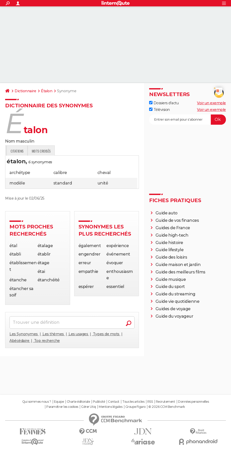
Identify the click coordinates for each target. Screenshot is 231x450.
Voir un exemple (211, 103)
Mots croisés (104, 151)
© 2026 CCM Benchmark (166, 407)
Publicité (99, 401)
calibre (60, 172)
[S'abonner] (187, 119)
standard (62, 183)
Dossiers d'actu (164, 103)
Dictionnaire (25, 91)
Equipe (59, 401)
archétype (19, 172)
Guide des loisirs (171, 257)
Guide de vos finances (177, 220)
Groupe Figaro (135, 407)
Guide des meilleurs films (180, 272)
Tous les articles (133, 401)
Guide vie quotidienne (178, 301)
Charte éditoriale (78, 401)
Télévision (159, 109)
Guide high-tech (172, 235)
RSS (150, 401)
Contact (113, 401)
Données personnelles (193, 401)
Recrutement (165, 401)
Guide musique (171, 279)
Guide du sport (170, 286)
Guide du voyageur (174, 316)
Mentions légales (110, 407)
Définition (16, 151)
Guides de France (173, 227)
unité (102, 183)
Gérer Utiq (88, 407)
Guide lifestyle (170, 249)
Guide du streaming (175, 294)
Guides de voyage (173, 308)
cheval (104, 172)
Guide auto (167, 213)
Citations (80, 151)
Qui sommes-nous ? (36, 401)
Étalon (46, 91)
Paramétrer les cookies (62, 407)
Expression (58, 151)
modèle (17, 183)
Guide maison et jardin (178, 264)
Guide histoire (169, 242)
